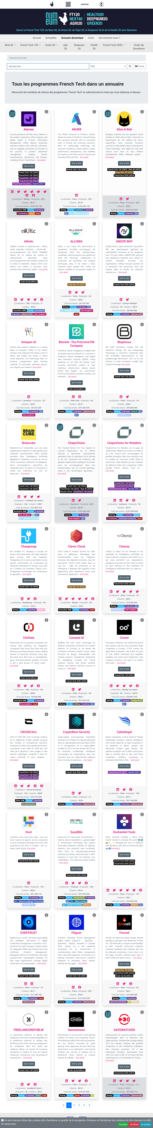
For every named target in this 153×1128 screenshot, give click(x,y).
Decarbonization (28, 804)
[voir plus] (41, 160)
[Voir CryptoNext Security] (94, 714)
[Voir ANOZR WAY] (142, 223)
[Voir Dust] (46, 814)
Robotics (86, 905)
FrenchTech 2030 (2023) (124, 175)
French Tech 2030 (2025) (124, 285)
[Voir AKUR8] (94, 111)
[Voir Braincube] (46, 425)
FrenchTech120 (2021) (22, 184)
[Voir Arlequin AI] (46, 324)
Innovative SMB (20, 210)
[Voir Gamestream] (94, 1012)
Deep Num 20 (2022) (124, 172)
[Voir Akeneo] (46, 111)
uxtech (31, 213)
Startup (31, 210)
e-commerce (22, 213)
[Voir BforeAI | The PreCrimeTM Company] (94, 324)
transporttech (136, 700)
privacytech (39, 311)
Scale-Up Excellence (28, 282)
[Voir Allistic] (46, 223)
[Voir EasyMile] (94, 814)
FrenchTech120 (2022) (29, 181)
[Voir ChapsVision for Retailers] (142, 425)
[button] (10, 45)
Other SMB (20, 801)
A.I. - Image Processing (72, 905)
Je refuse (134, 1124)
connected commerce (127, 518)
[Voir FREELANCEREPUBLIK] (46, 1012)
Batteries (41, 610)
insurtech (79, 210)
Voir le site (28, 166)
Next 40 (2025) (135, 170)
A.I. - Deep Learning (79, 901)
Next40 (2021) (38, 184)
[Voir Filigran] (94, 915)
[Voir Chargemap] (46, 529)
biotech (134, 411)
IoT (33, 515)
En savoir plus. (9, 1123)
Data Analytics (40, 314)
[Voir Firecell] (142, 915)
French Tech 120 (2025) (28, 172)
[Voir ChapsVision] (94, 425)
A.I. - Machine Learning (78, 213)
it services (39, 210)
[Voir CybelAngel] (142, 714)
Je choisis (145, 1124)
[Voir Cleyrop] (142, 529)
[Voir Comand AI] (94, 620)
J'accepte (122, 1124)
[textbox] (108, 66)
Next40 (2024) (66, 492)
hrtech (38, 1095)
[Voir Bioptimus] (142, 324)
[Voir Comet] (142, 620)
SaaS (38, 213)
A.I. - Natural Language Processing (29, 901)
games (77, 1095)
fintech (136, 515)
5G (129, 1002)
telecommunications (118, 1002)
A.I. (66, 213)
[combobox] (108, 66)
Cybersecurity (27, 314)
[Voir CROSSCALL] (46, 714)
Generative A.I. (124, 415)
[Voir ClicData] (46, 620)
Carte (139, 66)
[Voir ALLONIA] (94, 223)
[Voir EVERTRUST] (46, 915)
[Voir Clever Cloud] (94, 529)
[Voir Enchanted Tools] (142, 814)
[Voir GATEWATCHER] (142, 1012)
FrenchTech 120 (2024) (28, 175)
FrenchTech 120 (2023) (28, 178)
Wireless (135, 1002)
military (77, 704)
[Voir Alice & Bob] (142, 111)
